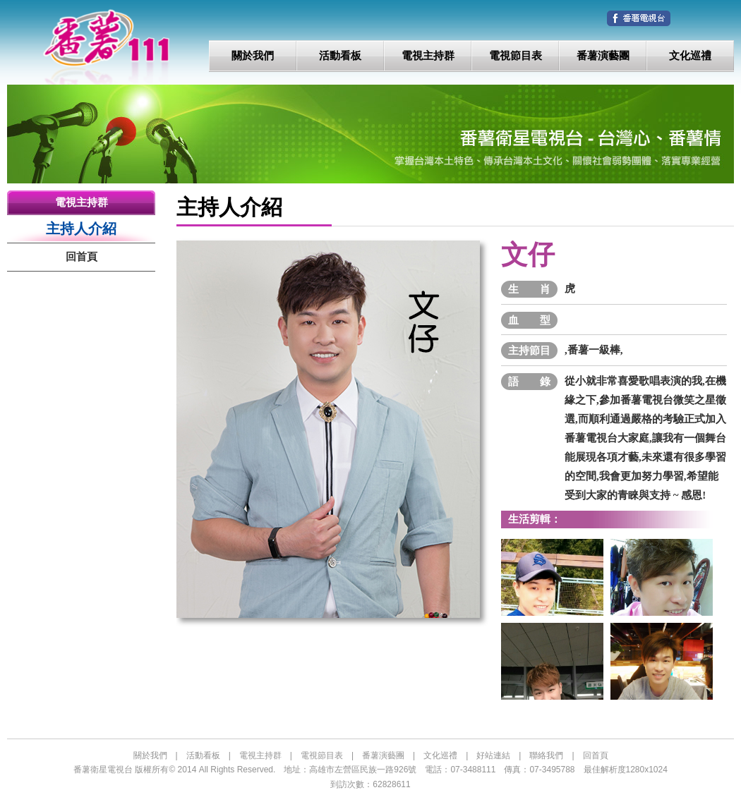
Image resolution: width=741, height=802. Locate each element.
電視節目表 (515, 55)
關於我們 (252, 55)
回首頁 (81, 256)
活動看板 (340, 55)
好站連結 (493, 755)
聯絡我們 (546, 755)
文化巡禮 (690, 55)
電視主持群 (428, 55)
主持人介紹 (81, 228)
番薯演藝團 (603, 55)
